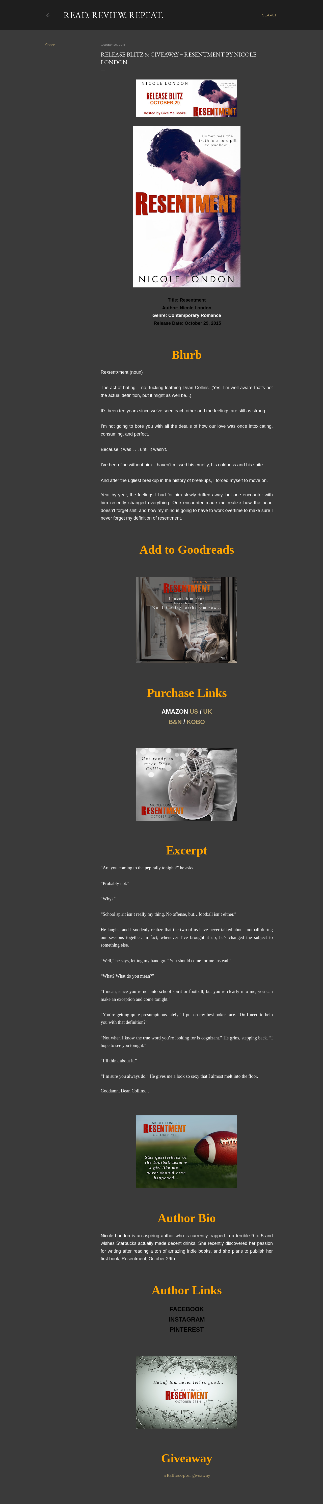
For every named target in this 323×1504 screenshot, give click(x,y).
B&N (175, 721)
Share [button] (50, 45)
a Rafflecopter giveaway (187, 1475)
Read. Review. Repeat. (113, 15)
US (194, 711)
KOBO (196, 721)
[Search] (270, 15)
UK (207, 711)
